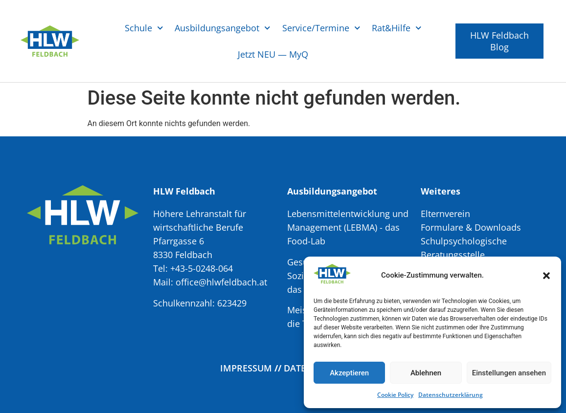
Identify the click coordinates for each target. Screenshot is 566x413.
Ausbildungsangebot (223, 28)
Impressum (246, 368)
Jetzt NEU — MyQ (273, 54)
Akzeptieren (349, 373)
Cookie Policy (395, 395)
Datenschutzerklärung (450, 395)
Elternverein (445, 213)
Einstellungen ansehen (509, 373)
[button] (546, 276)
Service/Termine (321, 28)
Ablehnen (425, 373)
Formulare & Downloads (471, 227)
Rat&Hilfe (397, 28)
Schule (144, 28)
